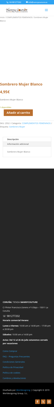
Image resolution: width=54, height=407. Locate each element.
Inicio (2, 17)
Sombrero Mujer (17, 126)
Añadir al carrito (18, 113)
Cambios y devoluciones (14, 378)
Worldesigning (23, 390)
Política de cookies (11, 372)
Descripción (13, 139)
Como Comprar (10, 351)
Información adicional (18, 144)
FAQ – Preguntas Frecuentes (16, 356)
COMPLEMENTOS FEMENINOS (19, 17)
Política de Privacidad (13, 367)
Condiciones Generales (14, 361)
